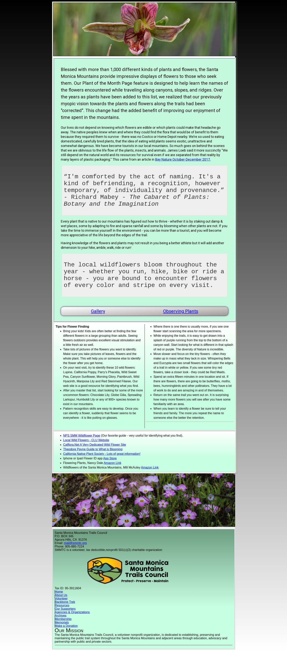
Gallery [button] (98, 311)
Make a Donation (66, 625)
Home (59, 591)
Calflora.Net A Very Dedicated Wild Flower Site (94, 444)
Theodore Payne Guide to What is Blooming (93, 449)
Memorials (62, 622)
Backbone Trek (65, 602)
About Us (61, 595)
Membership (63, 619)
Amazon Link (112, 463)
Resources (62, 605)
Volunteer (61, 598)
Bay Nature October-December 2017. (183, 159)
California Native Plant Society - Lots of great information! (101, 453)
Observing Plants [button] (180, 311)
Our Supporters (65, 608)
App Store (110, 458)
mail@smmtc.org (75, 543)
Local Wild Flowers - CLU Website (86, 440)
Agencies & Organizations (72, 612)
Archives (60, 615)
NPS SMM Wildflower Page (81, 435)
